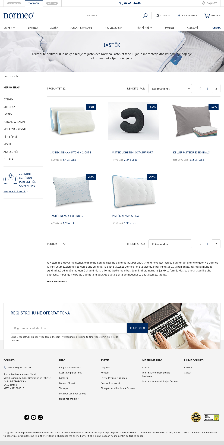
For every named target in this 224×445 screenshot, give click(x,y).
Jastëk (54, 27)
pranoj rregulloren (41, 334)
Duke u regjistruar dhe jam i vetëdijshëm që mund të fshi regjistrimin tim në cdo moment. (64, 335)
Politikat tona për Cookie (72, 390)
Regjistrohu (137, 325)
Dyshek (9, 99)
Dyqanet (212, 3)
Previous (200, 85)
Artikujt (188, 364)
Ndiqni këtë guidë (15, 191)
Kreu (6, 76)
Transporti (64, 385)
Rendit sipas (135, 85)
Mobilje (169, 27)
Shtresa (33, 27)
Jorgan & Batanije (81, 27)
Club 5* (146, 364)
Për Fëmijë (11, 136)
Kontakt (105, 369)
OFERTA (216, 27)
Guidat (187, 369)
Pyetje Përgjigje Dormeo (114, 375)
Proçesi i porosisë (110, 380)
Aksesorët (193, 27)
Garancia (63, 375)
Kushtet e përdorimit (70, 369)
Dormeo (9, 357)
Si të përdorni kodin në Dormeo (118, 385)
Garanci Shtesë (67, 380)
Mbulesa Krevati (114, 27)
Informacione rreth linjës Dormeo (160, 378)
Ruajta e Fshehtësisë (70, 364)
